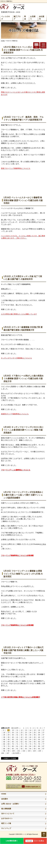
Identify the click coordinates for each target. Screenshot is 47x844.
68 (4, 744)
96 (39, 749)
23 (26, 732)
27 (43, 732)
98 (4, 751)
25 (34, 732)
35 (34, 735)
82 (21, 746)
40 (13, 737)
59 (8, 742)
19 (8, 732)
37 (43, 735)
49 (8, 739)
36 (39, 735)
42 (21, 737)
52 (21, 739)
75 (34, 744)
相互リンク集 (6, 823)
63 (26, 742)
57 (43, 739)
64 (30, 742)
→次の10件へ (16, 753)
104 (34, 751)
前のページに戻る (9, 758)
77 (43, 744)
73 (26, 744)
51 (17, 739)
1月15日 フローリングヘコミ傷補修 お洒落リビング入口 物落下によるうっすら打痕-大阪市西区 (23, 574)
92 (21, 749)
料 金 (25, 17)
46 (39, 737)
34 (30, 735)
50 (13, 739)
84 (30, 746)
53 (26, 739)
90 (13, 749)
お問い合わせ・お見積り (10, 804)
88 (4, 749)
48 (4, 739)
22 (21, 732)
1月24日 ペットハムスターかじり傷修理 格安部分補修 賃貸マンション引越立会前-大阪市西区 (23, 200)
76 (39, 744)
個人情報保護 (6, 809)
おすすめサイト (7, 818)
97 (43, 749)
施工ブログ (17, 17)
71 (17, 744)
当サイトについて (7, 813)
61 (17, 742)
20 (13, 732)
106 (2, 753)
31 (17, 735)
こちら (43, 544)
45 (34, 737)
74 (30, 744)
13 (26, 730)
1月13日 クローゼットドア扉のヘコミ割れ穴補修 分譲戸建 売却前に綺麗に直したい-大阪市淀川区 (23, 650)
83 (26, 746)
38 (4, 737)
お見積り (32, 17)
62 (21, 742)
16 (39, 730)
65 (34, 742)
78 (4, 746)
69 (8, 744)
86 (39, 746)
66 (39, 742)
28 (4, 735)
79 (8, 746)
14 (30, 730)
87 (43, 746)
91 (17, 749)
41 (17, 737)
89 (8, 749)
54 (30, 739)
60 (13, 742)
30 (13, 735)
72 (21, 744)
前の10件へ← (16, 728)
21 (17, 732)
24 (30, 732)
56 (39, 739)
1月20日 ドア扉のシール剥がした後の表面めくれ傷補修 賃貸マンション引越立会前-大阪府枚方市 (23, 378)
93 (26, 749)
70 (13, 744)
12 (22, 730)
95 (34, 749)
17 (43, 730)
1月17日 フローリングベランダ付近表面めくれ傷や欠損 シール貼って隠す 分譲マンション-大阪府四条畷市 (23, 495)
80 (13, 746)
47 (43, 737)
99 (8, 751)
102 (23, 751)
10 (13, 730)
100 (13, 751)
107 (7, 753)
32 (21, 735)
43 (26, 737)
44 (30, 737)
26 (39, 732)
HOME (3, 40)
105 (39, 751)
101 (18, 751)
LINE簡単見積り (12, 841)
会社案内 (41, 17)
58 (4, 742)
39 (8, 737)
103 (29, 751)
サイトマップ (6, 828)
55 (34, 739)
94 (30, 749)
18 (4, 732)
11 (17, 730)
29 (8, 735)
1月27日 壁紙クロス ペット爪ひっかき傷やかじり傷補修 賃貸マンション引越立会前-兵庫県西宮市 (23, 50)
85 (34, 746)
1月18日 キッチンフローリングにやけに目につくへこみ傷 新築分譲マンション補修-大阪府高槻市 (23, 430)
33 (26, 735)
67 (43, 742)
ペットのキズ (5, 17)
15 (35, 730)
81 (17, 746)
